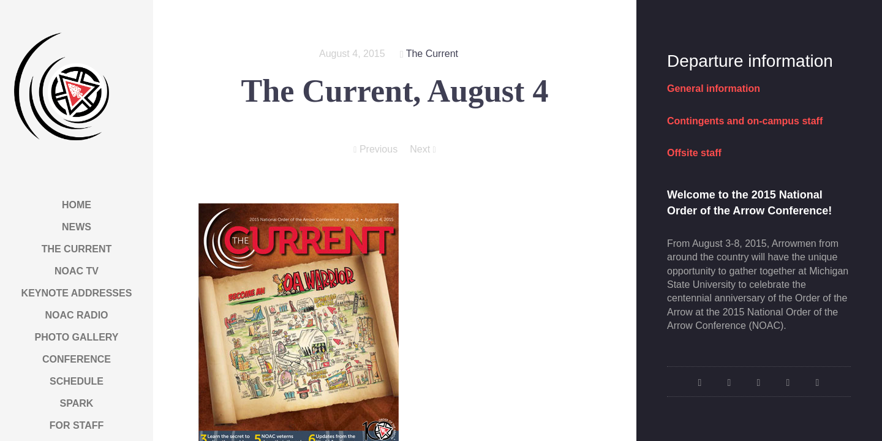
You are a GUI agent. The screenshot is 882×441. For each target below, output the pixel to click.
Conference (76, 359)
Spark (77, 403)
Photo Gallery (77, 337)
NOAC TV (77, 271)
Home (76, 205)
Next (422, 149)
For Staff (77, 425)
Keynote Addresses (76, 293)
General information (713, 88)
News (76, 227)
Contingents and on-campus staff (745, 121)
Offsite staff (694, 153)
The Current (77, 249)
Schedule (77, 381)
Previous (375, 149)
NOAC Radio (76, 315)
